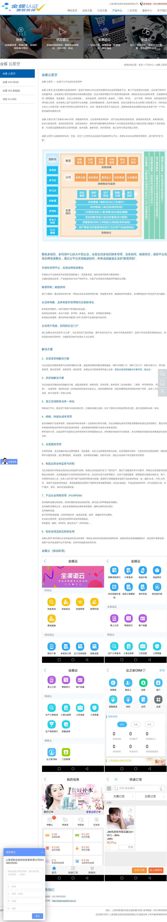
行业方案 (102, 10)
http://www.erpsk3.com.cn (64, 901)
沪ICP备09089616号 (157, 914)
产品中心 (117, 10)
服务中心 (147, 10)
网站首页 (72, 10)
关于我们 (162, 10)
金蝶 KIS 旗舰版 (11, 90)
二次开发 (132, 10)
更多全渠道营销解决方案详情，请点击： (133, 369)
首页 (141, 65)
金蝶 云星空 (9, 73)
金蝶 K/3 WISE (11, 82)
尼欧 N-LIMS (9, 99)
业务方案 (87, 10)
